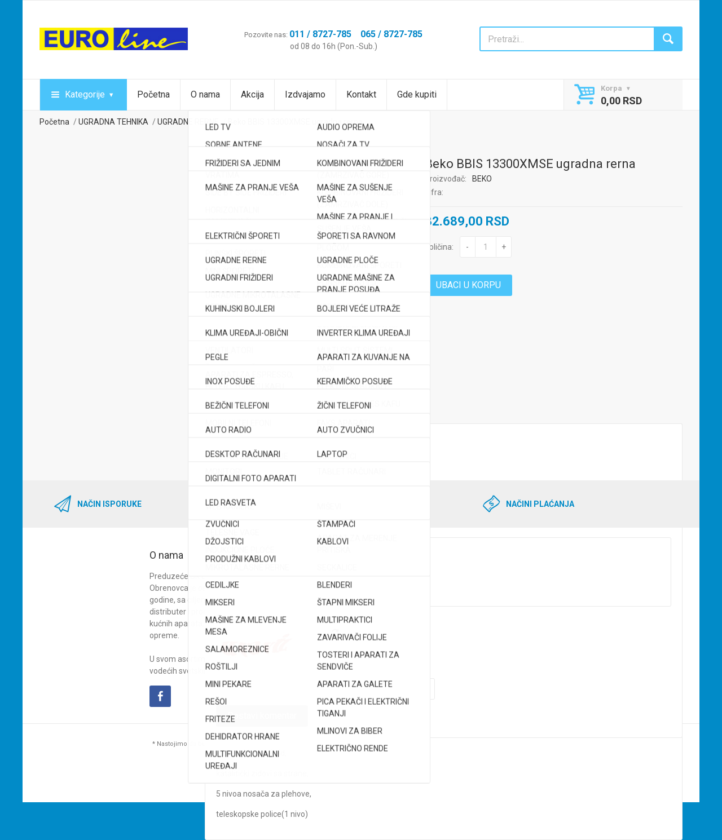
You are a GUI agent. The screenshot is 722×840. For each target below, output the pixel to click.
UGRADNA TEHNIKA (113, 121)
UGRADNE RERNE (188, 121)
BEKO (482, 178)
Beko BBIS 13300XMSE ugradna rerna (295, 121)
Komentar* (236, 528)
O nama (205, 94)
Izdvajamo (305, 94)
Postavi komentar (262, 715)
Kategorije (85, 94)
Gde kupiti (417, 94)
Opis (224, 411)
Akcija (252, 94)
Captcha (231, 617)
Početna (153, 94)
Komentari (364, 411)
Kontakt (361, 94)
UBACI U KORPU (468, 285)
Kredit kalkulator (288, 411)
